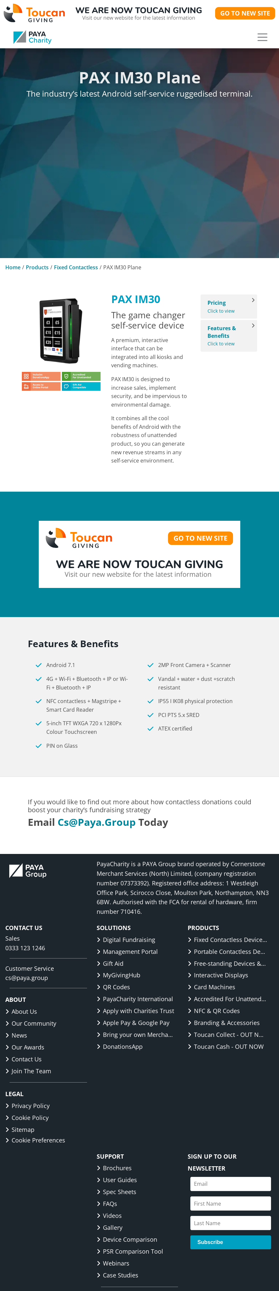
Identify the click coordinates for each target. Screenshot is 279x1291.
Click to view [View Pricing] (225, 306)
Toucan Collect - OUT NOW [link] (227, 1035)
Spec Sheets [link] (116, 1192)
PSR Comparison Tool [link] (130, 1251)
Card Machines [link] (211, 987)
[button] (262, 37)
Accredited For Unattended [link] (227, 999)
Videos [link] (109, 1216)
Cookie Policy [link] (27, 1118)
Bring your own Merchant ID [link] (136, 1035)
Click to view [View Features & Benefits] (225, 336)
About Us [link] (21, 1011)
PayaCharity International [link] (135, 999)
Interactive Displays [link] (218, 975)
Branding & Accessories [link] (224, 1023)
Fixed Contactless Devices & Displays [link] (227, 940)
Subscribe (210, 1242)
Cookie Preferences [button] (35, 1140)
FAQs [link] (107, 1204)
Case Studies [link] (117, 1275)
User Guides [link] (117, 1180)
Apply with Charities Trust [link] (135, 1011)
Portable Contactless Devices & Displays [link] (227, 952)
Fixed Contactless (76, 267)
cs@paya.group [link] (97, 822)
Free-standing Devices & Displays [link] (227, 963)
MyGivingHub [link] (118, 975)
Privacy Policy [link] (27, 1106)
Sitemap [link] (19, 1130)
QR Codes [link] (113, 987)
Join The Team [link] (28, 1071)
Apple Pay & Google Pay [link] (133, 1023)
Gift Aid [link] (110, 963)
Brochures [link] (114, 1168)
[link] (32, 37)
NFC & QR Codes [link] (214, 1011)
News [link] (16, 1035)
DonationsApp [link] (120, 1046)
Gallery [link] (109, 1227)
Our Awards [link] (24, 1047)
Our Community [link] (30, 1023)
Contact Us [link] (23, 1059)
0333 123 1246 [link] (25, 948)
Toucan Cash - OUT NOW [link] (226, 1046)
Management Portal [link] (127, 952)
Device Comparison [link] (127, 1239)
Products (37, 267)
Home (13, 267)
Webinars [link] (113, 1263)
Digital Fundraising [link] (126, 940)
